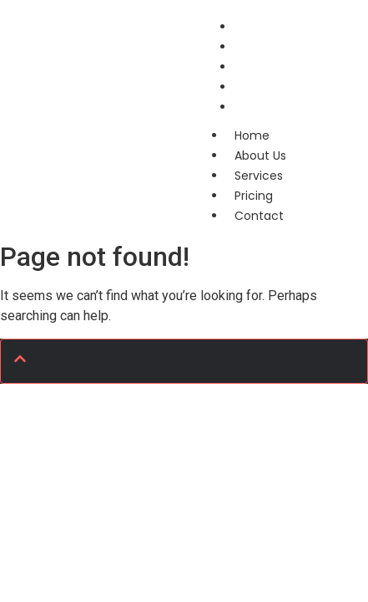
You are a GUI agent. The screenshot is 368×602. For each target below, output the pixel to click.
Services (258, 175)
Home (252, 135)
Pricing (253, 195)
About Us (260, 155)
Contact (260, 107)
